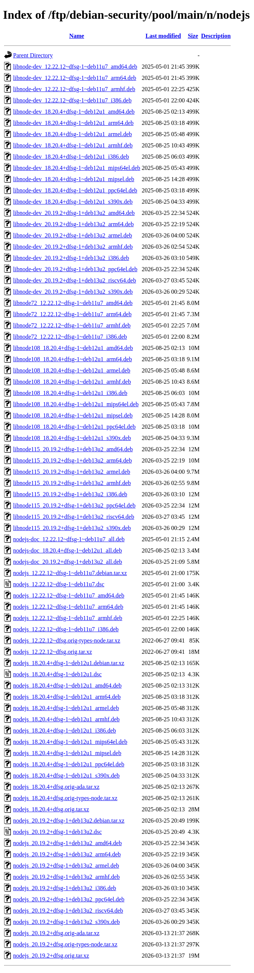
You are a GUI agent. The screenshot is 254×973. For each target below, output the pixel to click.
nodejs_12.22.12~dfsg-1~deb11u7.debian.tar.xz (70, 573)
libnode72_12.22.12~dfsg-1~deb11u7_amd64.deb (72, 303)
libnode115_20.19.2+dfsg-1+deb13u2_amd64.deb (73, 449)
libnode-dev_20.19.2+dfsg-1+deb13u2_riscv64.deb (74, 280)
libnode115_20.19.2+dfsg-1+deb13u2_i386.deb (70, 494)
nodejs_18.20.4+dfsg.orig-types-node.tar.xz (65, 798)
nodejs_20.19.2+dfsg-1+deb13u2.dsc (57, 832)
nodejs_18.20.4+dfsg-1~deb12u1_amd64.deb (67, 685)
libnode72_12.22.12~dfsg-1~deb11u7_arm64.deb (72, 314)
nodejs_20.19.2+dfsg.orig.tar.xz (51, 955)
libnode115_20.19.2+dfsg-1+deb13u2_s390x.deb (72, 528)
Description (216, 36)
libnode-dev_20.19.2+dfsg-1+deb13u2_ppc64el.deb (75, 269)
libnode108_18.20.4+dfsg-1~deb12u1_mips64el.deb (75, 404)
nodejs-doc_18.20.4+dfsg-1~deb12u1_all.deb (67, 550)
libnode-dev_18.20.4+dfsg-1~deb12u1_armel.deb (72, 134)
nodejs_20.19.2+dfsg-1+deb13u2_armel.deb (66, 865)
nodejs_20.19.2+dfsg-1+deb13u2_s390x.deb (66, 922)
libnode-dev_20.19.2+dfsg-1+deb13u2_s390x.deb (73, 291)
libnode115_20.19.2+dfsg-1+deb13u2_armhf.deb (72, 483)
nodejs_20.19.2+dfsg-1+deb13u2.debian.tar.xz (69, 820)
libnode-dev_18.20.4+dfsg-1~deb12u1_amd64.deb (74, 111)
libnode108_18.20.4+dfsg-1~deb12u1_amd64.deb (73, 348)
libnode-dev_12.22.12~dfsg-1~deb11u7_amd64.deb (75, 66)
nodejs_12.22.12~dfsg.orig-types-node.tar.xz (66, 640)
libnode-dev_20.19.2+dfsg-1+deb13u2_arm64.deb (73, 224)
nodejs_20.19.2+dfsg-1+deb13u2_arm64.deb (67, 854)
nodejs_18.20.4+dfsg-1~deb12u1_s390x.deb (66, 775)
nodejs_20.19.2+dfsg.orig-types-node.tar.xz (65, 944)
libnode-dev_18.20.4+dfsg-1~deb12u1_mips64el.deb (76, 168)
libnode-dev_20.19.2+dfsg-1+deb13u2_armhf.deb (73, 246)
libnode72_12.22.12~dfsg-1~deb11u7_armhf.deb (72, 325)
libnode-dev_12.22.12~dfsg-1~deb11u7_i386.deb (72, 100)
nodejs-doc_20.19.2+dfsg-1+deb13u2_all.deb (67, 562)
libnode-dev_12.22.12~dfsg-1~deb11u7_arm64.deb (74, 78)
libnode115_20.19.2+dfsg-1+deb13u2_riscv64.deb (73, 517)
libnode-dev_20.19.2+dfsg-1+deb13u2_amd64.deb (74, 213)
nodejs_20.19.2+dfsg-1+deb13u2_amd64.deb (67, 843)
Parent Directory (33, 55)
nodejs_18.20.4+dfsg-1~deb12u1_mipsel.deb (67, 753)
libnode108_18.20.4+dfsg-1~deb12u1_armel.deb (71, 370)
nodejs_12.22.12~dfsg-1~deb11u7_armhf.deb (67, 618)
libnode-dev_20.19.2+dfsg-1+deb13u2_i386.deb (71, 258)
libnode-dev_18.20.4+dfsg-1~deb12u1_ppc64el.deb (75, 190)
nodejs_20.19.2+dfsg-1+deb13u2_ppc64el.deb (69, 899)
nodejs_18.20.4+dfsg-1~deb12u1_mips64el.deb (70, 742)
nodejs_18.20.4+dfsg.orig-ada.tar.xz (56, 787)
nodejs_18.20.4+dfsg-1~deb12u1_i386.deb (64, 730)
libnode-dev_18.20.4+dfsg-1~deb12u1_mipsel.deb (73, 179)
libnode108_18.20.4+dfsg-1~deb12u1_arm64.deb (72, 359)
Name (76, 36)
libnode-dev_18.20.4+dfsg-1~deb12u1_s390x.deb (72, 201)
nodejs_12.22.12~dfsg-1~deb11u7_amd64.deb (68, 595)
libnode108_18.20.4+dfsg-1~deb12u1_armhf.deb (72, 381)
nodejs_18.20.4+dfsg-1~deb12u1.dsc (57, 674)
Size (193, 36)
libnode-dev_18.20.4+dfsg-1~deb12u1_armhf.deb (72, 145)
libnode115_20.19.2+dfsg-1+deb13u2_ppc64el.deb (74, 505)
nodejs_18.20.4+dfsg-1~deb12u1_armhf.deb (66, 719)
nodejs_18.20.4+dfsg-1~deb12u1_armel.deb (66, 708)
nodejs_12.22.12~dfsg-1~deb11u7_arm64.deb (68, 607)
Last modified (163, 36)
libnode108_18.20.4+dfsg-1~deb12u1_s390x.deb (72, 438)
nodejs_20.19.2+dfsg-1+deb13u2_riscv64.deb (68, 910)
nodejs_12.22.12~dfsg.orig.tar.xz (52, 652)
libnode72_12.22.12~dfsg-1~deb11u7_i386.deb (70, 336)
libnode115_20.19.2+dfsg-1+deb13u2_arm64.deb (72, 460)
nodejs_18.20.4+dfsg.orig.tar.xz (51, 809)
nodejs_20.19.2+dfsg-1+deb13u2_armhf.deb (66, 877)
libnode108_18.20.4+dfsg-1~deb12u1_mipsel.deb (72, 415)
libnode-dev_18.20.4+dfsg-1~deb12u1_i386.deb (71, 156)
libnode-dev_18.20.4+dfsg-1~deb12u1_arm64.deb (73, 123)
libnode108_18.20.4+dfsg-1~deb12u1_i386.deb (70, 393)
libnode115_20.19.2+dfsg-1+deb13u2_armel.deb (71, 471)
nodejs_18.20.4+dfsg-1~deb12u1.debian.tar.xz (68, 663)
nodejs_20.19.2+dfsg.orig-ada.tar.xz (56, 933)
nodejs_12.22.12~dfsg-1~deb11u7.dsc (58, 584)
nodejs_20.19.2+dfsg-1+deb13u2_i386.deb (64, 888)
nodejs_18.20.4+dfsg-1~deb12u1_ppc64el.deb (68, 764)
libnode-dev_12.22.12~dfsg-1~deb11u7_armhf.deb (74, 89)
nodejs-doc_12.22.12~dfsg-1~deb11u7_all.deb (69, 539)
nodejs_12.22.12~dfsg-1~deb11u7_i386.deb (66, 629)
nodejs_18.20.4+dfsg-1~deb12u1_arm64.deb (66, 697)
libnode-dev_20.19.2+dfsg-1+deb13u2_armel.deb (72, 235)
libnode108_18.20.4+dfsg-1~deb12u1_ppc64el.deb (74, 426)
